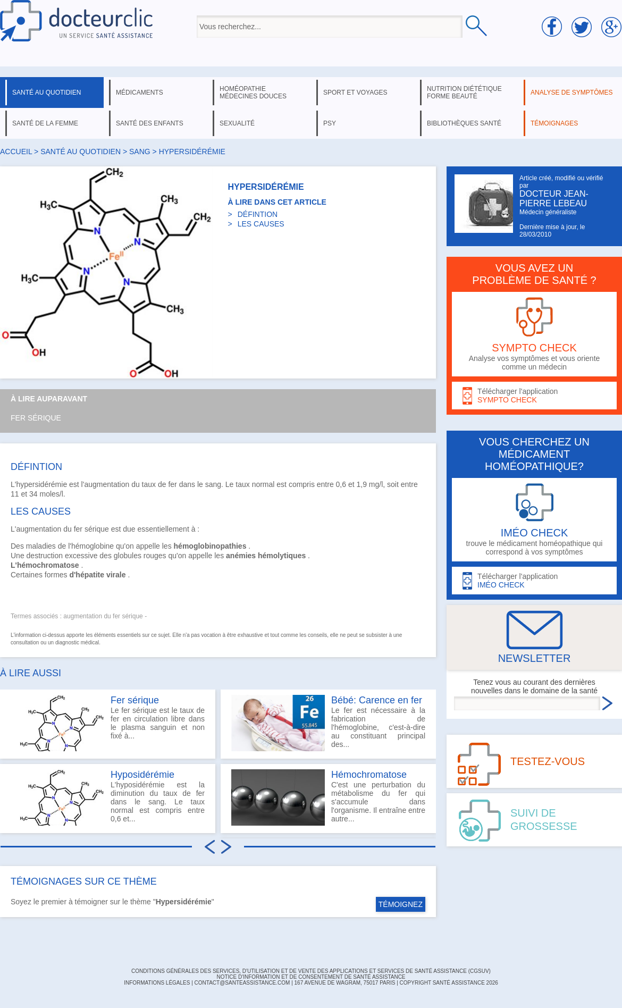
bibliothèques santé (464, 123)
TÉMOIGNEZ (401, 904)
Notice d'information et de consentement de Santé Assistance (310, 977)
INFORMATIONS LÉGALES (157, 983)
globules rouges (140, 555)
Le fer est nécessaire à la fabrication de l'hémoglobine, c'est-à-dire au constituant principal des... (328, 723)
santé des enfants (149, 123)
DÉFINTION (258, 214)
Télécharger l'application (534, 396)
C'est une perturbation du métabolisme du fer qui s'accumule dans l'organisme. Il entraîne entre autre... (328, 797)
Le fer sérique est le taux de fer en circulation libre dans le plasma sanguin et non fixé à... (108, 723)
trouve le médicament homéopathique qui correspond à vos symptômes (534, 519)
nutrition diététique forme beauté (464, 92)
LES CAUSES (261, 224)
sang (139, 151)
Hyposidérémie (142, 774)
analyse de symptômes (571, 92)
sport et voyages (355, 92)
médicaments (139, 92)
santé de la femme (45, 123)
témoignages (554, 123)
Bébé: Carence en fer (376, 700)
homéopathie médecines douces (253, 92)
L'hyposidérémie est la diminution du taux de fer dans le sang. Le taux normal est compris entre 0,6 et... (108, 797)
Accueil (16, 151)
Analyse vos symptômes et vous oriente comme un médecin (534, 334)
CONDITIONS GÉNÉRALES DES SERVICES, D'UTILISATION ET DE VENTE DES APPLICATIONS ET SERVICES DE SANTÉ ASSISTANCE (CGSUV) (311, 971)
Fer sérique (36, 418)
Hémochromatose (369, 774)
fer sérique (91, 529)
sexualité (237, 123)
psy (329, 123)
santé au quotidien (46, 92)
